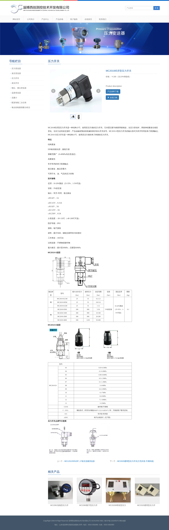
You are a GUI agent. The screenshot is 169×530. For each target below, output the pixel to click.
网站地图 (122, 521)
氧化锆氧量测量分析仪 (21, 107)
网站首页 (16, 19)
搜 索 (156, 8)
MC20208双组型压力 (117, 505)
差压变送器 (16, 73)
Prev (53, 91)
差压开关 (15, 83)
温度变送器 (16, 93)
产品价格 (59, 19)
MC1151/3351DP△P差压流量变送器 (79, 461)
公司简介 (30, 19)
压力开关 (15, 78)
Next (98, 91)
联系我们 (102, 19)
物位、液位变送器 (19, 88)
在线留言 (88, 19)
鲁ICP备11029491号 (111, 521)
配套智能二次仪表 (19, 102)
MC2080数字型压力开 (88, 505)
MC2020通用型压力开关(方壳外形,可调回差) (135, 461)
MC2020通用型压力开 (146, 505)
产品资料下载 (113, 91)
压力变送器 (16, 68)
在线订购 (112, 97)
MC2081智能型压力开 (59, 505)
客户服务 (74, 19)
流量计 (14, 98)
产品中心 (45, 19)
